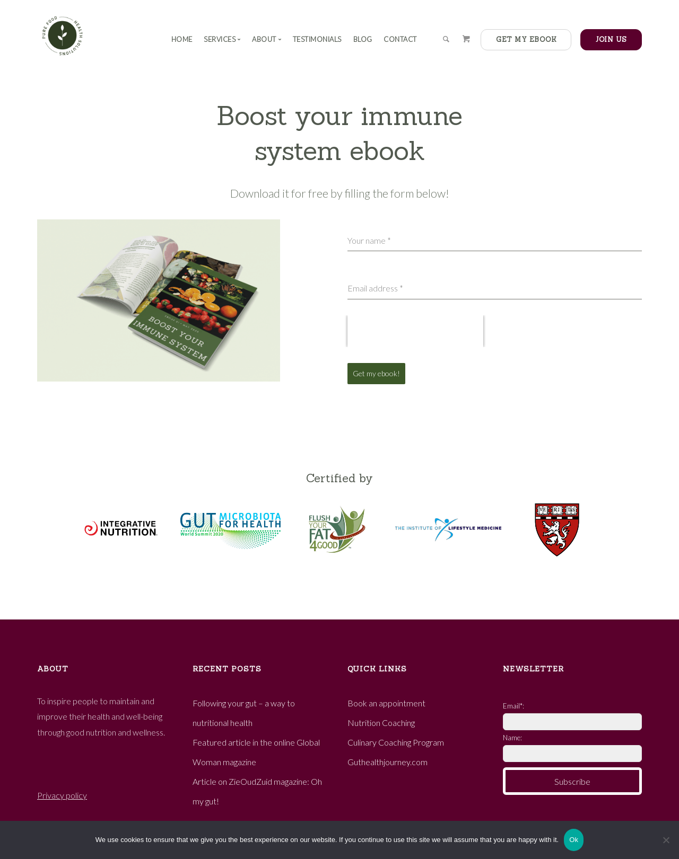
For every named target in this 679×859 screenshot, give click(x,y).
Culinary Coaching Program (395, 737)
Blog (362, 39)
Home (182, 39)
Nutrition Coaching (381, 717)
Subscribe (572, 780)
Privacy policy (62, 790)
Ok (573, 840)
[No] (665, 840)
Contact (400, 39)
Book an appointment (386, 698)
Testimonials (317, 39)
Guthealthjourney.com (387, 756)
